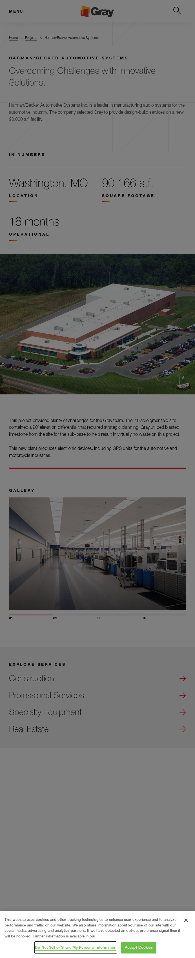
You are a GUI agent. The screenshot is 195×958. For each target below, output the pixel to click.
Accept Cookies (139, 947)
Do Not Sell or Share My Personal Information (75, 947)
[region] (97, 934)
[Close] (186, 920)
